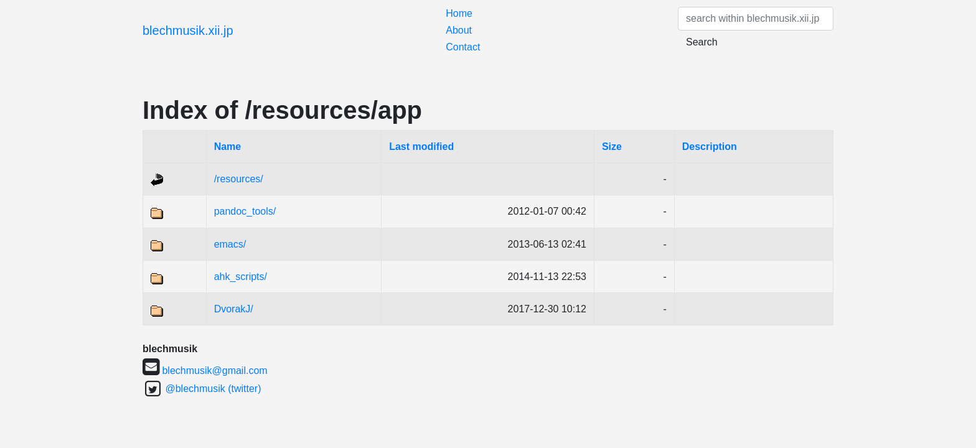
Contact (463, 47)
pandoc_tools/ (245, 211)
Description (709, 146)
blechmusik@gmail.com (214, 370)
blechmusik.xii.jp (188, 30)
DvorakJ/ (233, 309)
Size (612, 146)
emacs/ (230, 244)
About (459, 30)
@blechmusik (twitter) (213, 388)
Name (228, 146)
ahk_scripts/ (240, 276)
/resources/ (238, 179)
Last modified (421, 146)
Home (459, 13)
